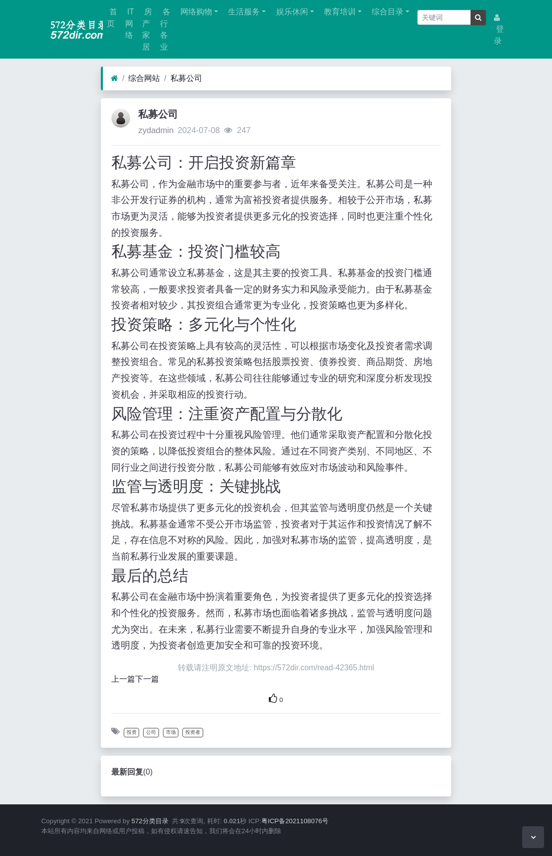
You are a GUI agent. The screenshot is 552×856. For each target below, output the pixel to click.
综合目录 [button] (386, 11)
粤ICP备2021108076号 (294, 821)
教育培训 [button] (339, 11)
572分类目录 (150, 821)
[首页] (114, 78)
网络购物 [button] (195, 11)
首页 (112, 17)
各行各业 (165, 29)
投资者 (192, 732)
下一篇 (147, 679)
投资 (132, 732)
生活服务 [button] (243, 11)
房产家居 (147, 29)
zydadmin (155, 130)
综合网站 (144, 78)
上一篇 (123, 679)
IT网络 (129, 23)
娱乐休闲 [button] (291, 11)
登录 (499, 29)
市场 (171, 732)
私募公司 (186, 78)
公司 (151, 732)
